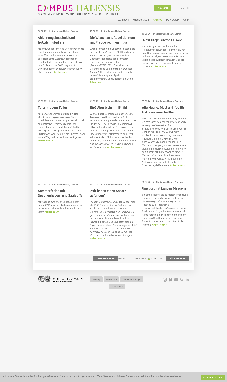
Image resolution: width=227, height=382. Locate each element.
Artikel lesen (60, 72)
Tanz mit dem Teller (52, 155)
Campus (74, 31)
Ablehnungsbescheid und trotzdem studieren (56, 40)
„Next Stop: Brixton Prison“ (162, 71)
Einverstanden (212, 377)
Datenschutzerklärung (72, 376)
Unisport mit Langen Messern (164, 236)
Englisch (163, 8)
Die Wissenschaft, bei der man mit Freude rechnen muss (112, 40)
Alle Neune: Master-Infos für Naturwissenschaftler (163, 157)
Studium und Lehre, (61, 31)
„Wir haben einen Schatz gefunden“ (108, 272)
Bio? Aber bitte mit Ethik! (108, 155)
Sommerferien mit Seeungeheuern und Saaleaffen (61, 272)
